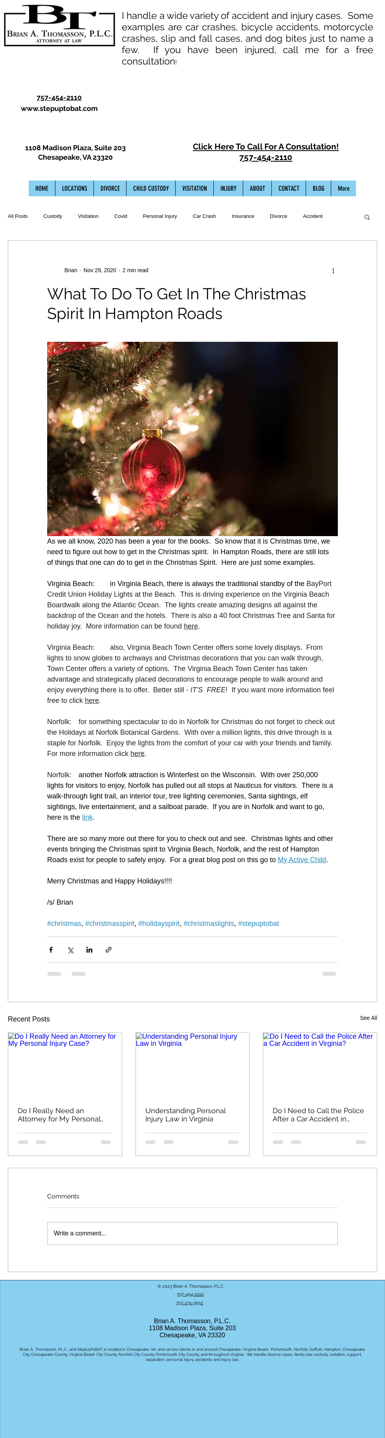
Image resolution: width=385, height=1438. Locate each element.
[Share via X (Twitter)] (70, 949)
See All (368, 1018)
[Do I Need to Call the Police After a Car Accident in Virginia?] (320, 1065)
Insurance (243, 216)
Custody (53, 216)
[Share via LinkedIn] (89, 949)
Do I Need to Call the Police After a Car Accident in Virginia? (318, 1114)
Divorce (278, 216)
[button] (367, 217)
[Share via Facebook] (51, 949)
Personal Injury (160, 216)
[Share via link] (108, 949)
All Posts (18, 216)
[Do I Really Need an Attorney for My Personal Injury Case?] (65, 1065)
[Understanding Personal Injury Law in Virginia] (192, 1065)
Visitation (88, 216)
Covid (120, 216)
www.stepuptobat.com (59, 108)
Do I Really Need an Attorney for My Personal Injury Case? (59, 1114)
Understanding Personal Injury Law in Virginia (185, 1114)
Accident (313, 216)
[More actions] (333, 270)
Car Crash (204, 216)
